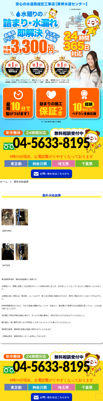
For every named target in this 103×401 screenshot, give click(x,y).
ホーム (4, 181)
